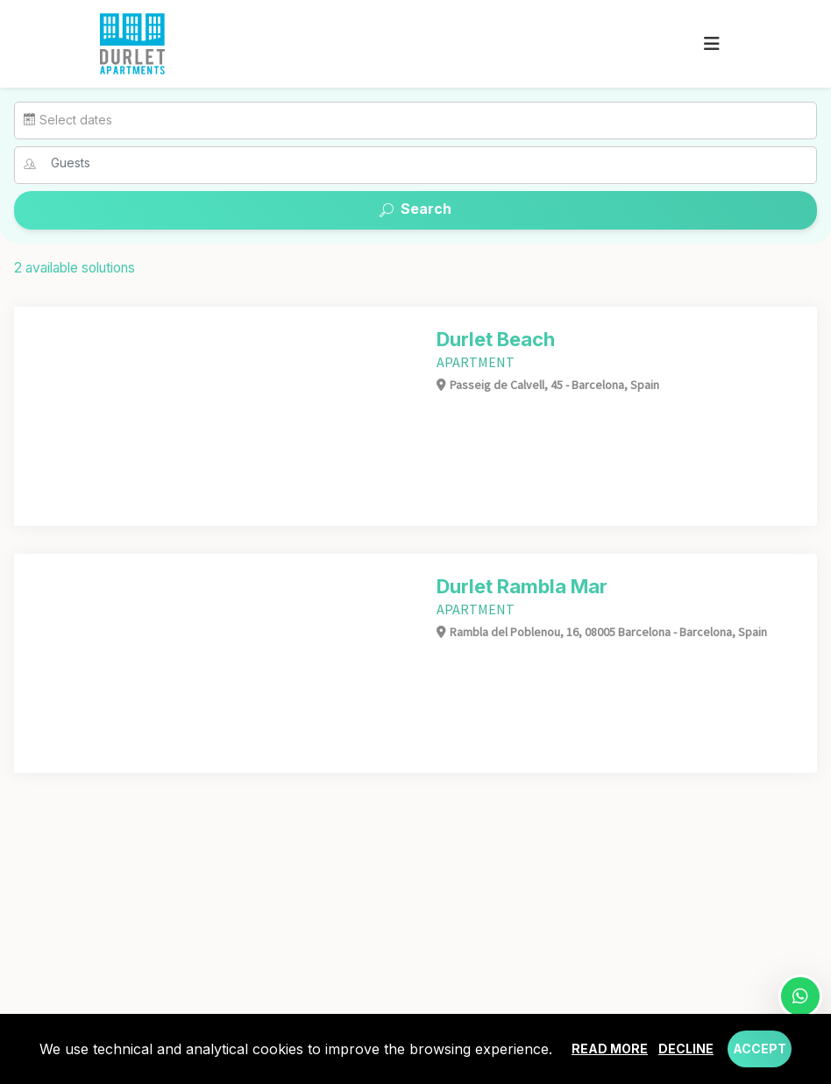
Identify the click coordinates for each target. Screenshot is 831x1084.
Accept (759, 1048)
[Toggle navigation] (711, 44)
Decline (686, 1048)
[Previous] (31, 416)
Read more (610, 1048)
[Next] (398, 416)
